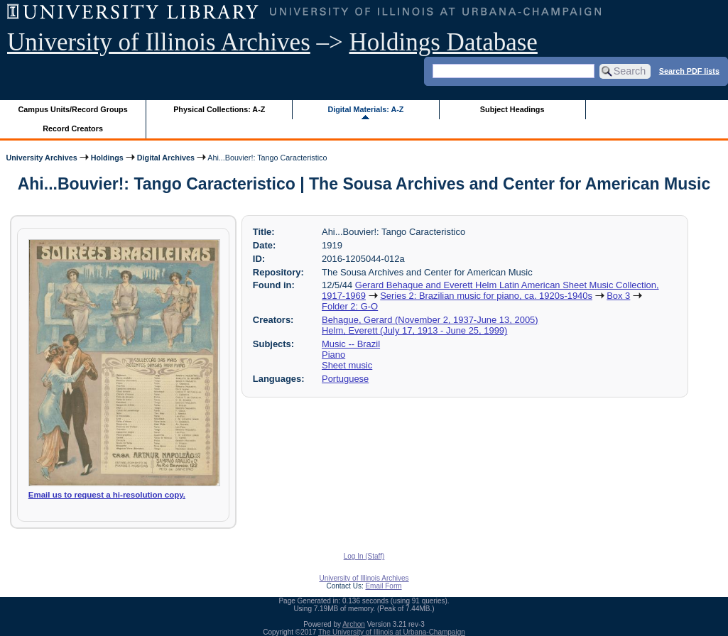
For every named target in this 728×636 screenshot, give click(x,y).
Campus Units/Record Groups (73, 109)
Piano (333, 354)
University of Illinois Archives (158, 42)
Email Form (383, 586)
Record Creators (73, 128)
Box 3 (618, 295)
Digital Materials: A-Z (365, 109)
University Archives (41, 157)
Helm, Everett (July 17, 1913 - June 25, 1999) (414, 330)
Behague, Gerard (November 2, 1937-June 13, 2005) (430, 319)
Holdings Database (443, 42)
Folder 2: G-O (350, 306)
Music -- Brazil (351, 344)
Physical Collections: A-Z (219, 109)
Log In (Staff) (364, 556)
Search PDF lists (689, 70)
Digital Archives (166, 157)
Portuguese (345, 378)
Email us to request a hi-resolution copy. (106, 494)
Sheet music (347, 365)
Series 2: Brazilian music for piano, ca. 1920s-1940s (486, 295)
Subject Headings (512, 109)
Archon (353, 624)
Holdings (107, 157)
